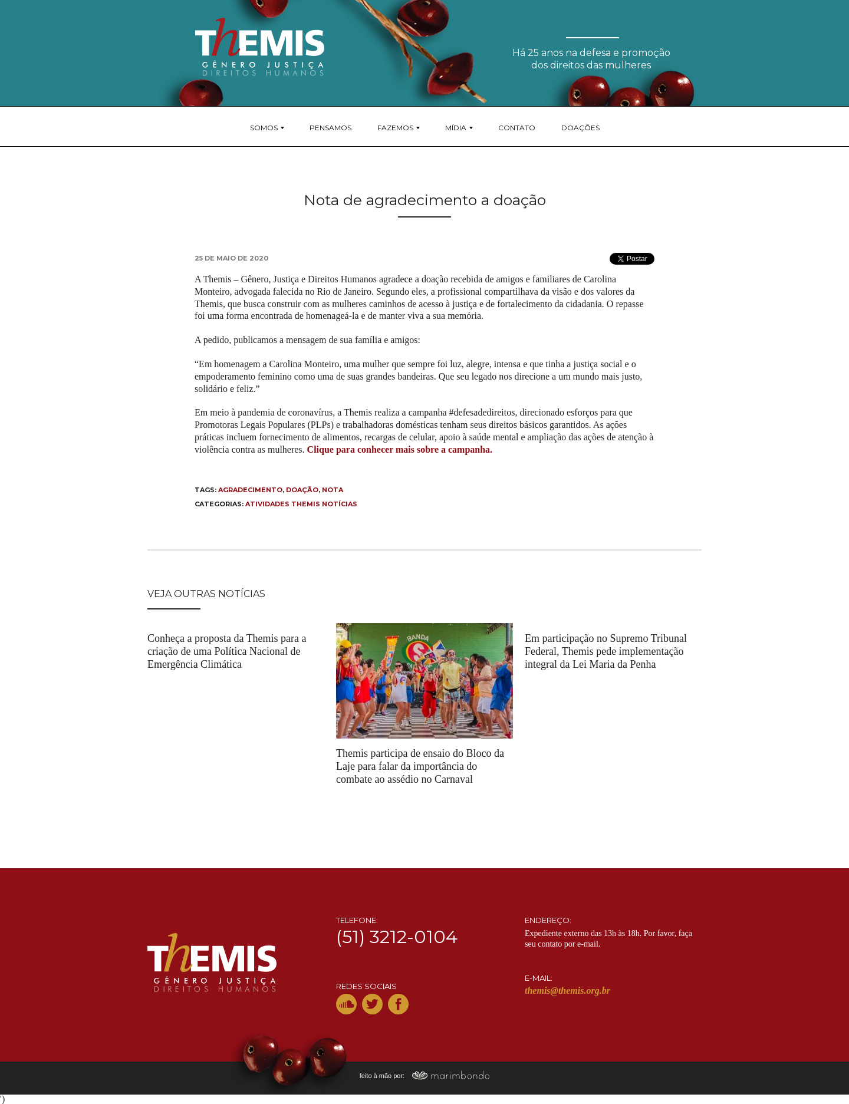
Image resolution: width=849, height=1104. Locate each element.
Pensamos (330, 127)
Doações (580, 127)
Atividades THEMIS (282, 504)
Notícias (339, 504)
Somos (264, 127)
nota (332, 490)
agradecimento (250, 490)
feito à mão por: (425, 1075)
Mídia (455, 127)
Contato (516, 127)
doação (302, 490)
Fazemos (395, 127)
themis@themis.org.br (567, 991)
